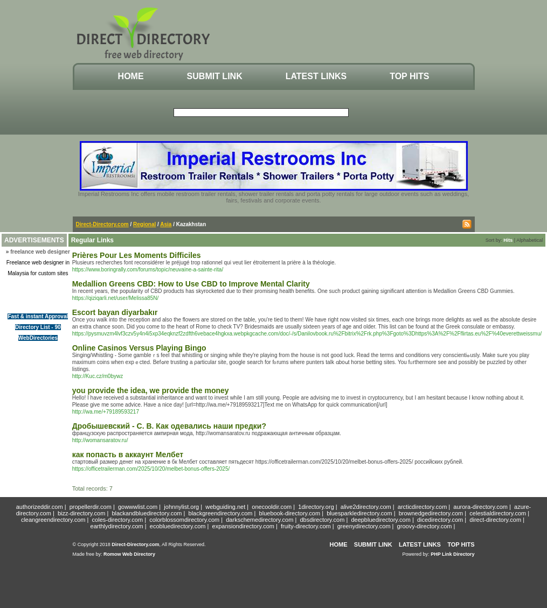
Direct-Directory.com (102, 224)
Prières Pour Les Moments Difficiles (136, 255)
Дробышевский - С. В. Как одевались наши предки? (169, 426)
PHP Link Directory (452, 554)
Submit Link (215, 76)
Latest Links (316, 76)
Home (131, 76)
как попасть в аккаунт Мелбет (127, 454)
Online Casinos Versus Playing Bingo (139, 348)
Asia (165, 224)
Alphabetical (529, 240)
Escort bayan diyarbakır (115, 312)
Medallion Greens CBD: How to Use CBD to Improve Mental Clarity (191, 283)
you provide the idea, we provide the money (150, 390)
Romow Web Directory (129, 554)
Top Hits (409, 76)
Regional (144, 224)
